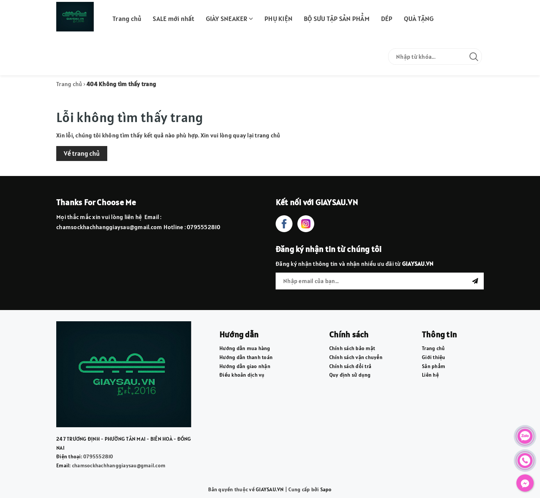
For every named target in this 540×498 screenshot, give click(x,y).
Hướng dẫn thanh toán (246, 357)
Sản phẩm (433, 366)
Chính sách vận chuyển (355, 357)
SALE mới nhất (173, 18)
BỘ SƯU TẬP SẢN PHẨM (337, 18)
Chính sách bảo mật (352, 348)
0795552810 (98, 456)
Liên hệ (430, 374)
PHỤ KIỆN (278, 18)
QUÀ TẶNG (419, 18)
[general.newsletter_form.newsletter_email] (380, 281)
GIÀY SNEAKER (230, 18)
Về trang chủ (82, 153)
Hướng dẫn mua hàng (244, 348)
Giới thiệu (434, 357)
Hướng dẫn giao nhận (244, 366)
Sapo (326, 489)
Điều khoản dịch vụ (242, 374)
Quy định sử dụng (350, 374)
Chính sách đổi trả (350, 366)
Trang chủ (126, 18)
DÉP (387, 18)
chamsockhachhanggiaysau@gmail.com (118, 465)
